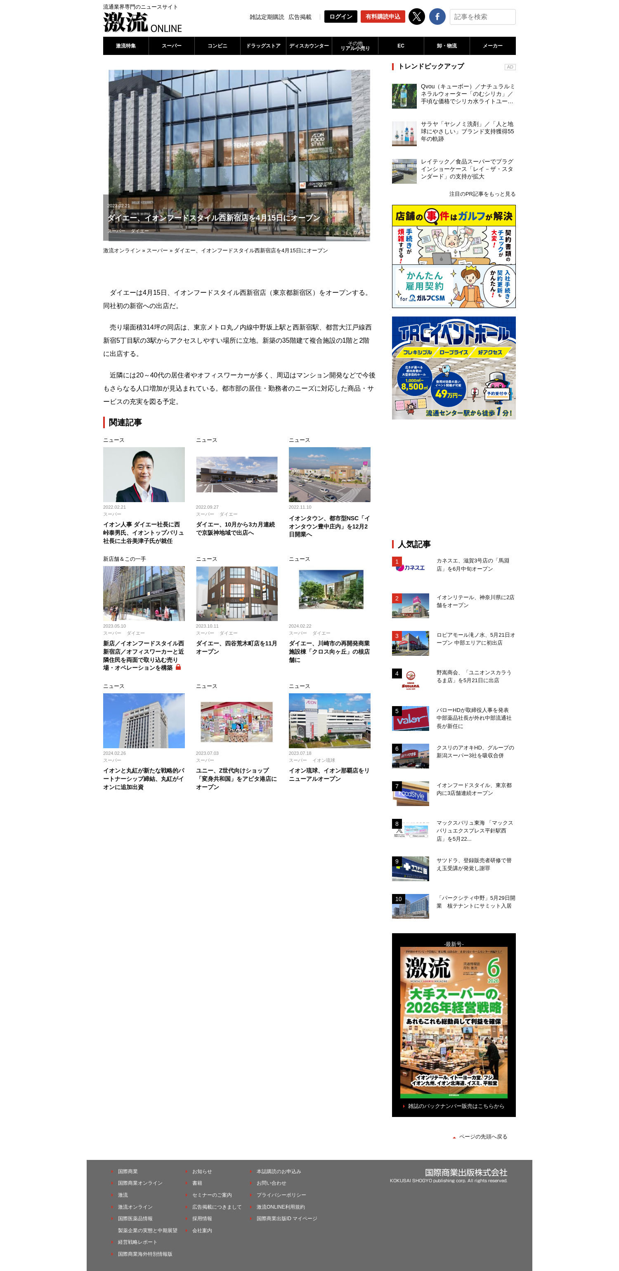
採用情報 (202, 1218)
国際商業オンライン (140, 1183)
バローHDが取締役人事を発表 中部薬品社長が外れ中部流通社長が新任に (475, 718)
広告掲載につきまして (217, 1207)
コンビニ (217, 46)
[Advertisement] (454, 479)
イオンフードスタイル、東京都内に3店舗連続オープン (474, 789)
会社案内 (202, 1230)
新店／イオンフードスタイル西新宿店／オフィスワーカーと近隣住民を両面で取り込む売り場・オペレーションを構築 (143, 655)
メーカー (493, 46)
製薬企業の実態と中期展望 (147, 1230)
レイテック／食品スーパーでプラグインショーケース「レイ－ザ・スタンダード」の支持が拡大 (467, 169)
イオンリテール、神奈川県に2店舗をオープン (476, 601)
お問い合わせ (271, 1183)
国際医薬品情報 (135, 1218)
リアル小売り (355, 45)
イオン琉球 (323, 760)
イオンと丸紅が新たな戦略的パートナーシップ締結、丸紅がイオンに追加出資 (143, 778)
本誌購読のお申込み (279, 1171)
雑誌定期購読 (267, 17)
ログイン (340, 16)
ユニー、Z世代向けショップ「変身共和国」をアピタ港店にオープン (236, 778)
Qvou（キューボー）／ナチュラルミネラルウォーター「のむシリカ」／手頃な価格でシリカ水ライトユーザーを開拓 (468, 94)
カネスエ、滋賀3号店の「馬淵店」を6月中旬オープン (473, 564)
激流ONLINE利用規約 (281, 1207)
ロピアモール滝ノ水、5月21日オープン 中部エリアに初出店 (476, 639)
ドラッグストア (263, 46)
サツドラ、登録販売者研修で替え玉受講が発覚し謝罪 (474, 864)
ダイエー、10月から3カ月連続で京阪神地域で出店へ (235, 528)
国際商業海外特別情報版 (145, 1254)
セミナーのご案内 (212, 1195)
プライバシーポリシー (281, 1195)
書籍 (197, 1183)
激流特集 (126, 46)
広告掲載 (300, 17)
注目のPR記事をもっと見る (482, 194)
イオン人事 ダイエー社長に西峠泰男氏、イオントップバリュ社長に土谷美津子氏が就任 (143, 532)
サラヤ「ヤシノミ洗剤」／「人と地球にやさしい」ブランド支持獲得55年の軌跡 (467, 131)
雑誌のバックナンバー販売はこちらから (456, 1106)
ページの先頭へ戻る (483, 1136)
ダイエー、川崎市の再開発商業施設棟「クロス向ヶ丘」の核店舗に (329, 651)
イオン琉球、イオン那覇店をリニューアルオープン (329, 774)
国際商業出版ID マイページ (287, 1218)
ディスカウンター (309, 46)
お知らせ (202, 1171)
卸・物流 (447, 46)
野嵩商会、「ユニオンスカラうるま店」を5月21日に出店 (474, 676)
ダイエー (140, 230)
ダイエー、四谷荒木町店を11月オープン (237, 647)
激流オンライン (122, 250)
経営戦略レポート (138, 1242)
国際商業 (128, 1171)
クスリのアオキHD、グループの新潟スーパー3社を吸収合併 (475, 752)
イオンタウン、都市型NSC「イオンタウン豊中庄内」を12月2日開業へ (330, 526)
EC (400, 46)
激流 (123, 1195)
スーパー (172, 46)
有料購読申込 (383, 16)
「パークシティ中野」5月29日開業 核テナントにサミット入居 (476, 902)
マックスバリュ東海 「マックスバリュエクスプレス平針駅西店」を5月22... (475, 831)
